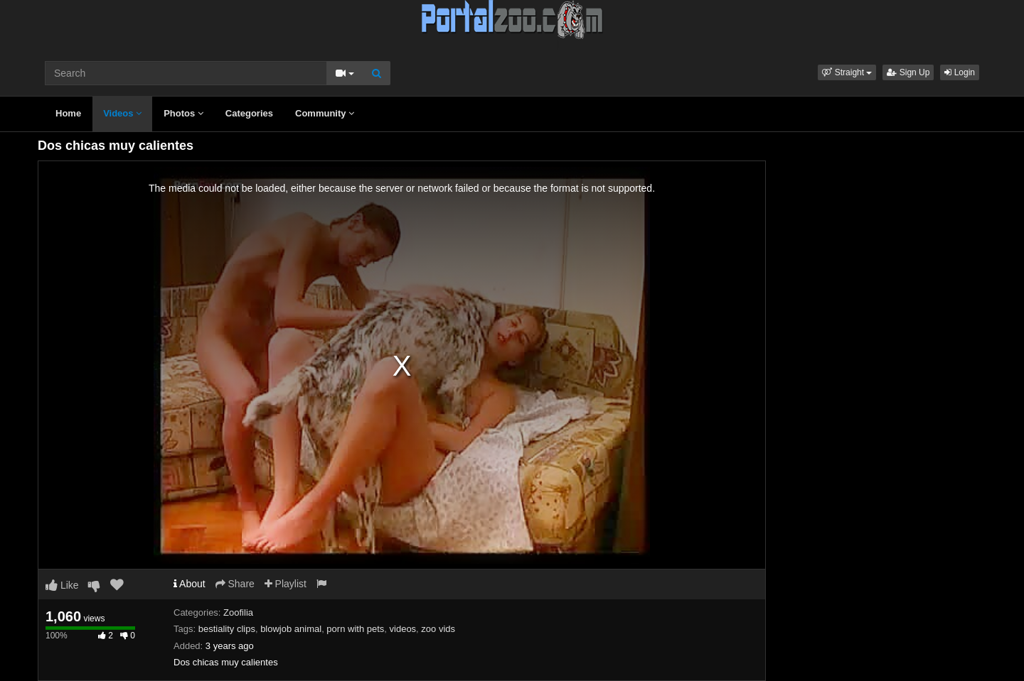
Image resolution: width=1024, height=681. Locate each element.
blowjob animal (290, 628)
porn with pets (355, 628)
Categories (249, 113)
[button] (847, 72)
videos (403, 628)
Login (959, 72)
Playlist (285, 583)
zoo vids (438, 628)
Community (324, 113)
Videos (122, 113)
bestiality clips (226, 628)
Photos (183, 113)
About (190, 583)
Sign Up (908, 72)
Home (68, 113)
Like (62, 585)
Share (235, 583)
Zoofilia (238, 612)
